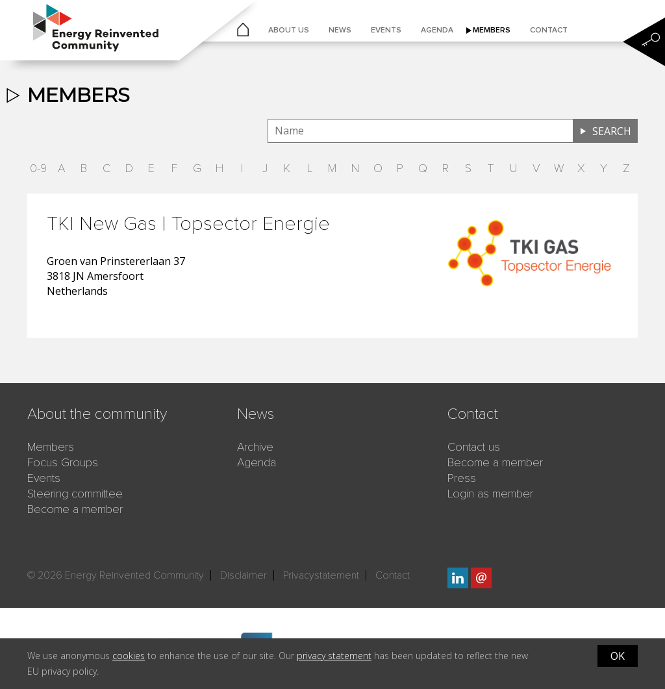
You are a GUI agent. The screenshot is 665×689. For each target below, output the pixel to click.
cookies (128, 655)
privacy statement (334, 655)
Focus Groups (62, 462)
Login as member (490, 493)
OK (617, 656)
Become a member (75, 509)
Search (611, 131)
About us (288, 30)
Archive (255, 447)
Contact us (473, 447)
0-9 (38, 168)
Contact (549, 30)
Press (461, 478)
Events (386, 30)
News (340, 30)
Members (491, 30)
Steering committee (75, 493)
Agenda (437, 30)
